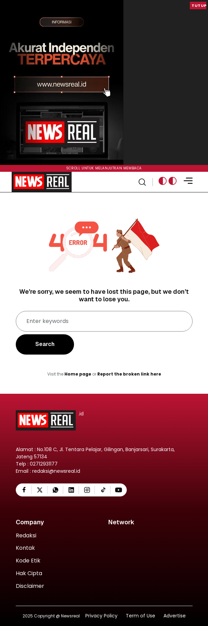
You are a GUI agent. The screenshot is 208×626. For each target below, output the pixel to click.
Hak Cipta (29, 574)
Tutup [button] (199, 5)
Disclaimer (30, 586)
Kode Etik (28, 561)
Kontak (25, 548)
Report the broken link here (129, 374)
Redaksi (26, 536)
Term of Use (140, 615)
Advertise (174, 615)
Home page (77, 374)
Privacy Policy (101, 615)
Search (44, 344)
